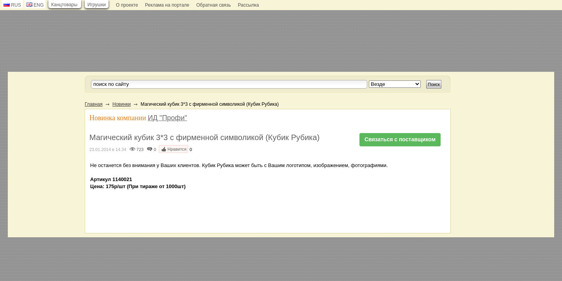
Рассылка (248, 5)
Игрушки (96, 4)
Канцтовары (64, 4)
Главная (94, 104)
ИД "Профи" (167, 118)
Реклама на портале (167, 5)
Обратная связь (213, 5)
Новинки (121, 104)
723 (140, 149)
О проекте (127, 5)
